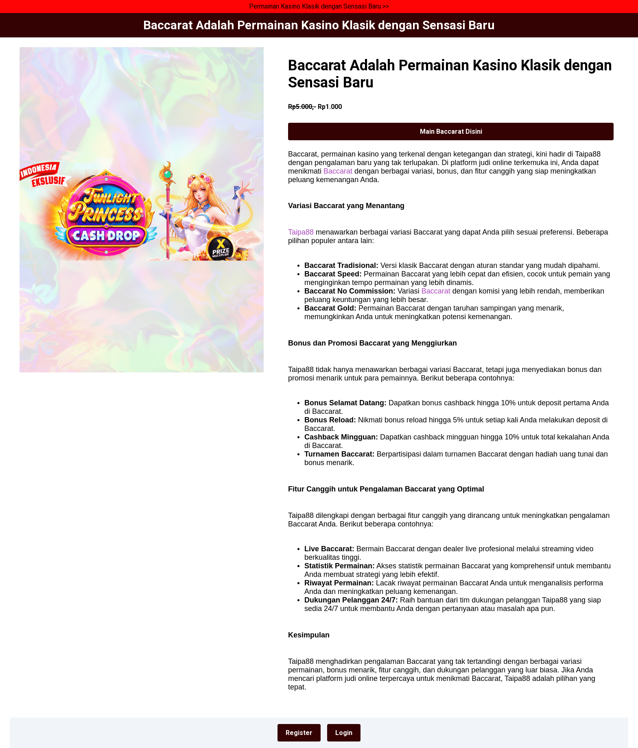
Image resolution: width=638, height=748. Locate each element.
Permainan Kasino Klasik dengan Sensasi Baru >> (319, 6)
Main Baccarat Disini (451, 131)
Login (343, 733)
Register (299, 733)
